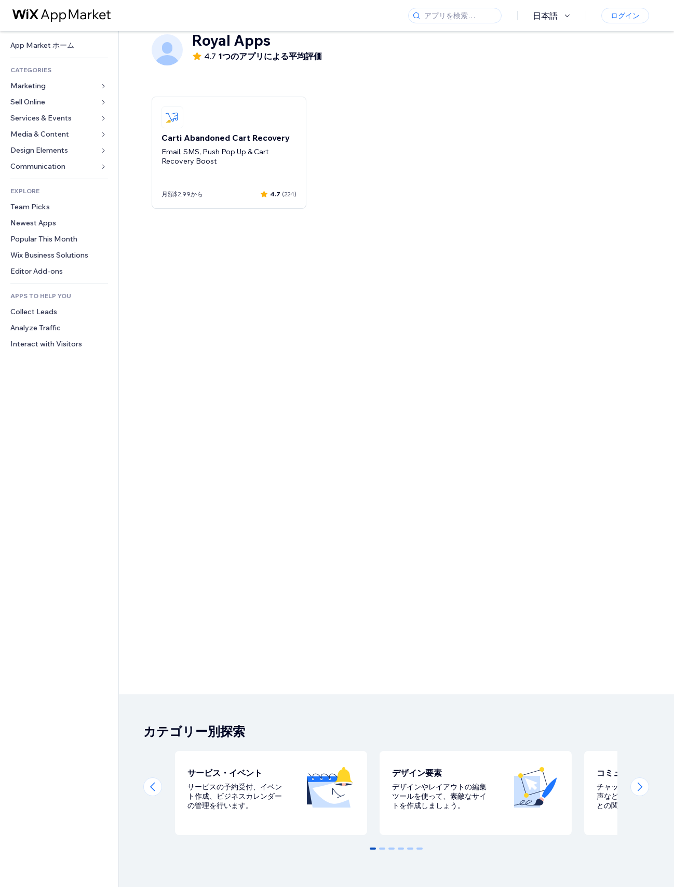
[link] (59, 45)
